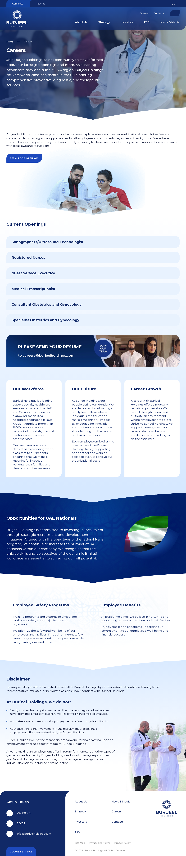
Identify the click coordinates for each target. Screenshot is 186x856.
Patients (40, 3)
